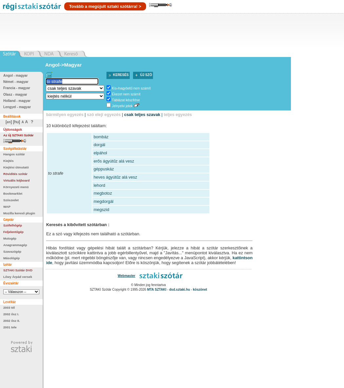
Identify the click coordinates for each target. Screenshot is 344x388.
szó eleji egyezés (104, 114)
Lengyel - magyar (17, 107)
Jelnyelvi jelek (122, 106)
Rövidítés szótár (15, 174)
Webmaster (126, 276)
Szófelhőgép (12, 225)
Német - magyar (16, 82)
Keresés (121, 75)
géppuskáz (104, 168)
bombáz (101, 136)
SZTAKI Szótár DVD (17, 270)
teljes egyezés (178, 114)
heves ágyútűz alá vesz (115, 177)
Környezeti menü (16, 187)
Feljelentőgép (13, 232)
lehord (99, 185)
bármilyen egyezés (65, 114)
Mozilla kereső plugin (19, 213)
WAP (6, 206)
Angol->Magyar (63, 65)
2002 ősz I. (11, 314)
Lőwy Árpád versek (17, 277)
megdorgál (103, 201)
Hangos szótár (14, 154)
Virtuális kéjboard (16, 180)
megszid (101, 209)
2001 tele (10, 327)
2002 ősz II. (11, 320)
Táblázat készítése (126, 100)
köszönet (200, 289)
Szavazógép (12, 251)
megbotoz (103, 193)
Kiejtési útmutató (16, 167)
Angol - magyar (15, 75)
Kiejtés (8, 161)
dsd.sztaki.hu (179, 289)
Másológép (11, 258)
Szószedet (11, 200)
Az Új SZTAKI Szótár (18, 135)
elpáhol (100, 152)
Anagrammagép (15, 245)
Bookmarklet (12, 193)
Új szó (146, 75)
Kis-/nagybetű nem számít (131, 88)
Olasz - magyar (15, 94)
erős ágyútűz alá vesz (114, 161)
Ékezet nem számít (126, 94)
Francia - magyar (16, 88)
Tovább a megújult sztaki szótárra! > (105, 6)
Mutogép (9, 238)
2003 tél (9, 307)
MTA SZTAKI (156, 289)
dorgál (99, 144)
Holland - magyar (16, 101)
